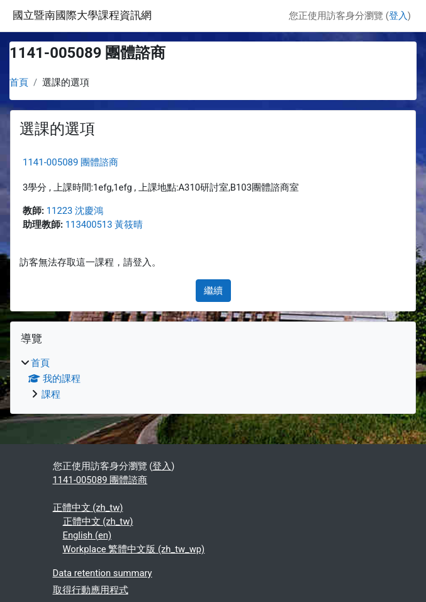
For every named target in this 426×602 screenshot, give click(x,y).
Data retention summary (102, 573)
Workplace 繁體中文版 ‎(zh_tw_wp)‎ (134, 549)
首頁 (18, 82)
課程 (51, 394)
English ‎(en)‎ (87, 535)
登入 (398, 15)
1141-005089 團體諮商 (70, 162)
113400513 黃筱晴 (104, 224)
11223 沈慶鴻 (75, 210)
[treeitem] (213, 378)
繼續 (213, 290)
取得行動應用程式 (90, 590)
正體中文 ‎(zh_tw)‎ (88, 507)
